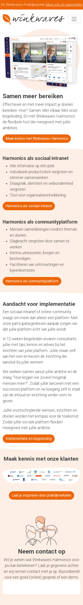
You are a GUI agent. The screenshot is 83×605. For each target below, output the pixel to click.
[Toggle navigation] (74, 19)
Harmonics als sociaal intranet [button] (29, 206)
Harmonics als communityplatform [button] (32, 281)
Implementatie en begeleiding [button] (29, 438)
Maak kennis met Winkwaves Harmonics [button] (37, 138)
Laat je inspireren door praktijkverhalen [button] (41, 495)
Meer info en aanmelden (64, 5)
